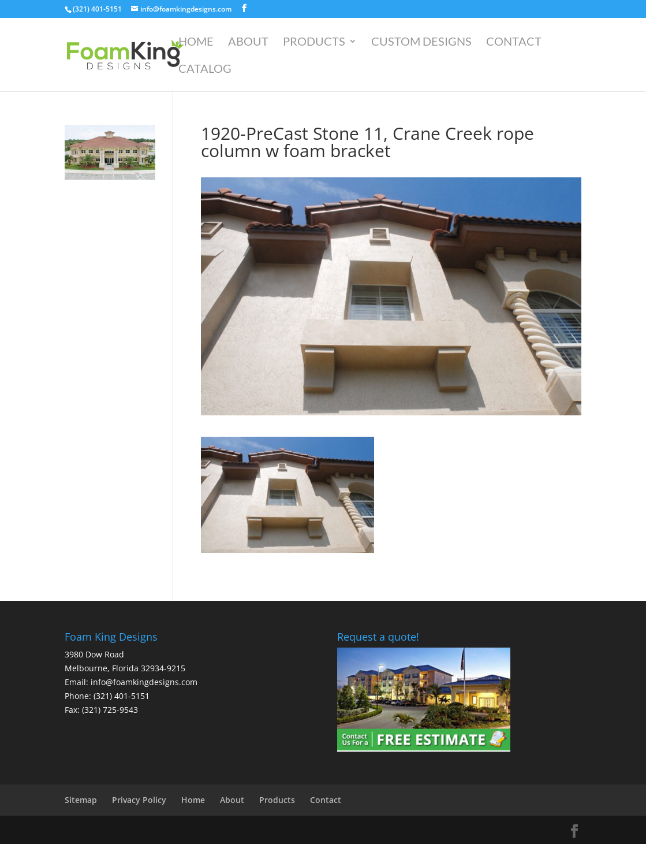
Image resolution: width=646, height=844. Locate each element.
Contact (514, 42)
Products (314, 42)
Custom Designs (421, 42)
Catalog (204, 69)
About (248, 42)
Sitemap (81, 799)
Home (196, 42)
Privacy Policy (139, 799)
